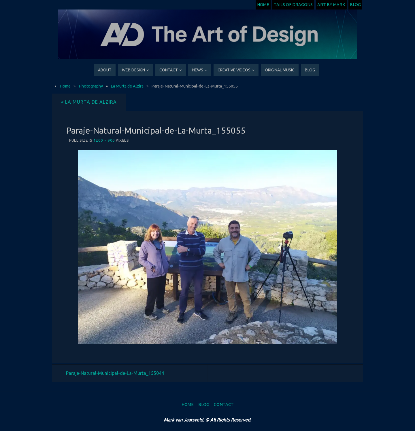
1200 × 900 (104, 140)
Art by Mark (331, 4)
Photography (91, 86)
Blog (355, 4)
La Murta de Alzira (127, 86)
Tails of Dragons (293, 4)
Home (263, 4)
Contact (224, 404)
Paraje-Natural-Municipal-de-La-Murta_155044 (115, 373)
